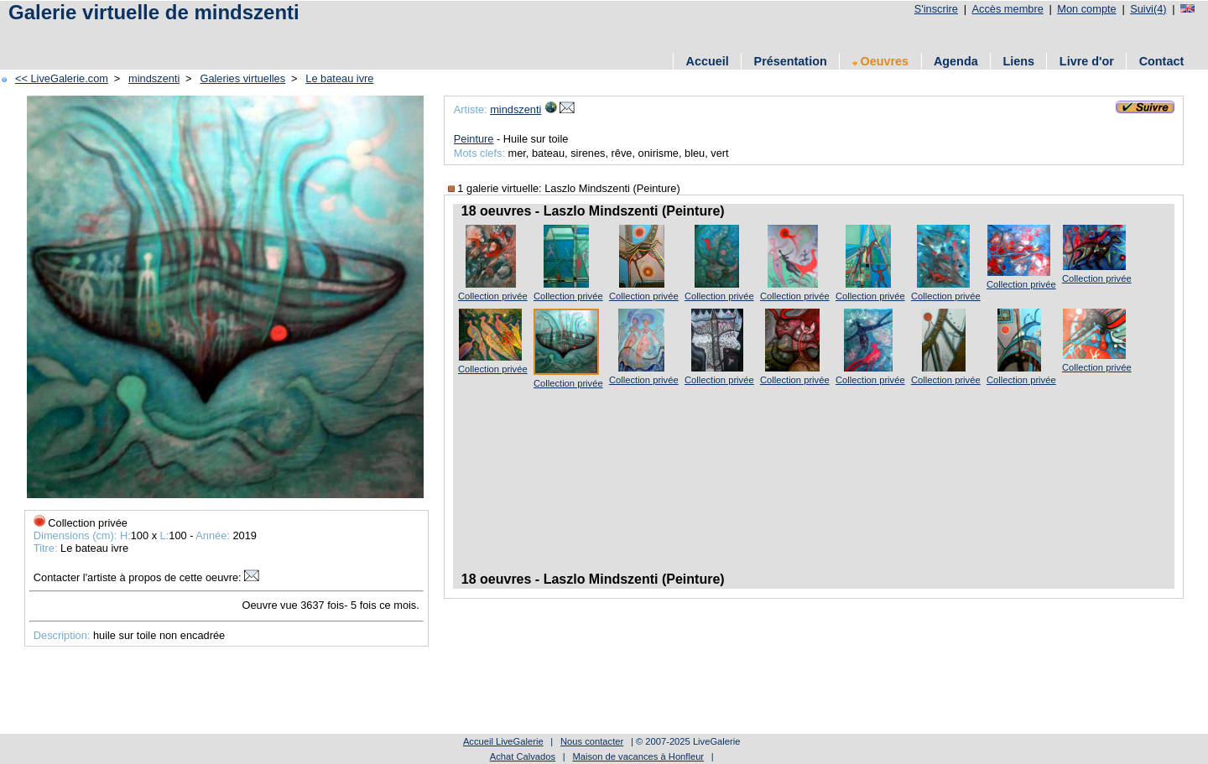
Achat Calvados (522, 756)
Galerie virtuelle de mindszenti (153, 12)
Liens (1018, 61)
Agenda (956, 61)
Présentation (790, 61)
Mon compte (1086, 9)
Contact (1162, 61)
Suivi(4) (1148, 9)
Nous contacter (591, 741)
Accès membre (1007, 9)
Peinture (474, 139)
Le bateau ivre (339, 78)
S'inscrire (936, 9)
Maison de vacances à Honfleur (638, 756)
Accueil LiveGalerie (503, 741)
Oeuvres (880, 61)
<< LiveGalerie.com (61, 78)
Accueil (707, 61)
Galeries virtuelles (242, 78)
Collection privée (493, 296)
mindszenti (154, 78)
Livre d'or (1087, 61)
